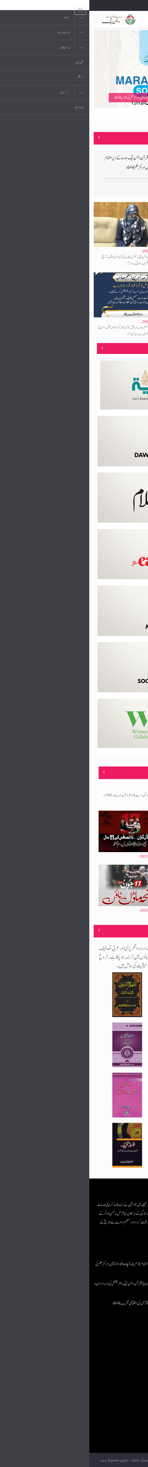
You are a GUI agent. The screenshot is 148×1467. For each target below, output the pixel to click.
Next (134, 74)
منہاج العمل (112, 1392)
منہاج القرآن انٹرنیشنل (105, 1337)
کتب (116, 1370)
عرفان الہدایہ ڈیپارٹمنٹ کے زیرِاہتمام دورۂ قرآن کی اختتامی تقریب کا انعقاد (66, 1303)
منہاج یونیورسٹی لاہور (107, 1403)
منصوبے (134, 348)
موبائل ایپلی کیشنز (109, 1348)
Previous (13, 74)
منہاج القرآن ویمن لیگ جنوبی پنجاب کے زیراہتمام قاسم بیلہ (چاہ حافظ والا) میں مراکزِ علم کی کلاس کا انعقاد (78, 97)
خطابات (114, 1381)
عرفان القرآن (110, 1359)
